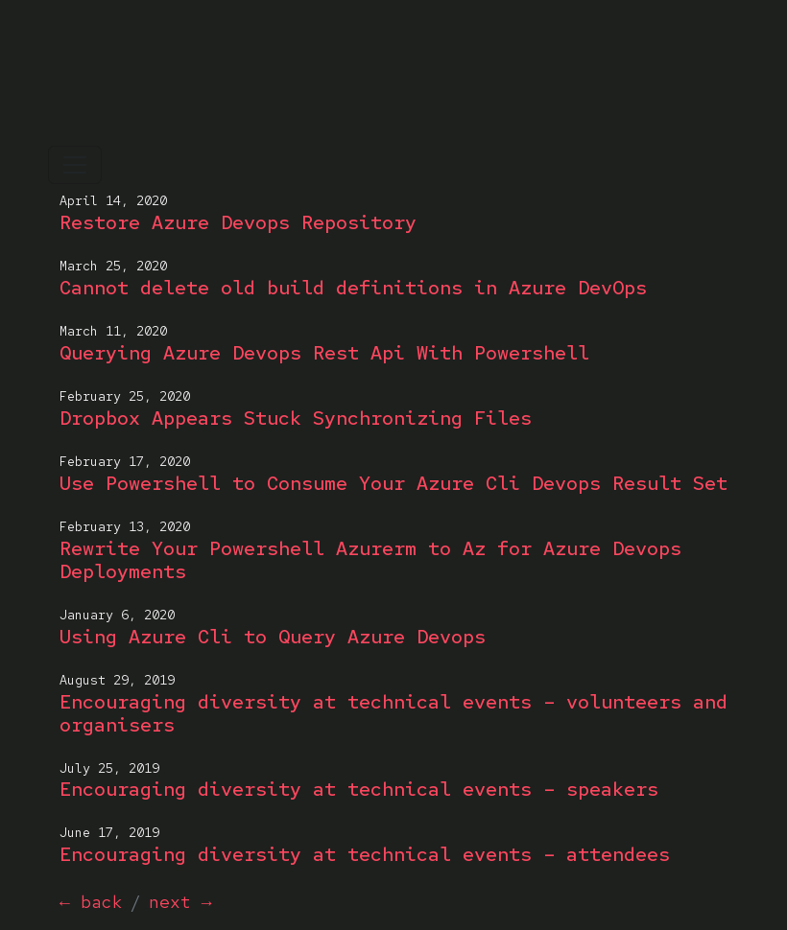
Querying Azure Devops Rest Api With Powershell (324, 352)
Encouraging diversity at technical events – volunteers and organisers (393, 713)
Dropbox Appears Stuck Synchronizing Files (296, 418)
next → (180, 902)
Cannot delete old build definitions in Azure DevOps (353, 287)
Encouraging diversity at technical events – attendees (365, 854)
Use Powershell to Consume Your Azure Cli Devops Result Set (393, 483)
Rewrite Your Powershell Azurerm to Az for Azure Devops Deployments (370, 560)
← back (91, 902)
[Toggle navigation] (75, 165)
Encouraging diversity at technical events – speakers (359, 789)
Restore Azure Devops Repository (238, 222)
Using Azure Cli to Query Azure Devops (273, 636)
